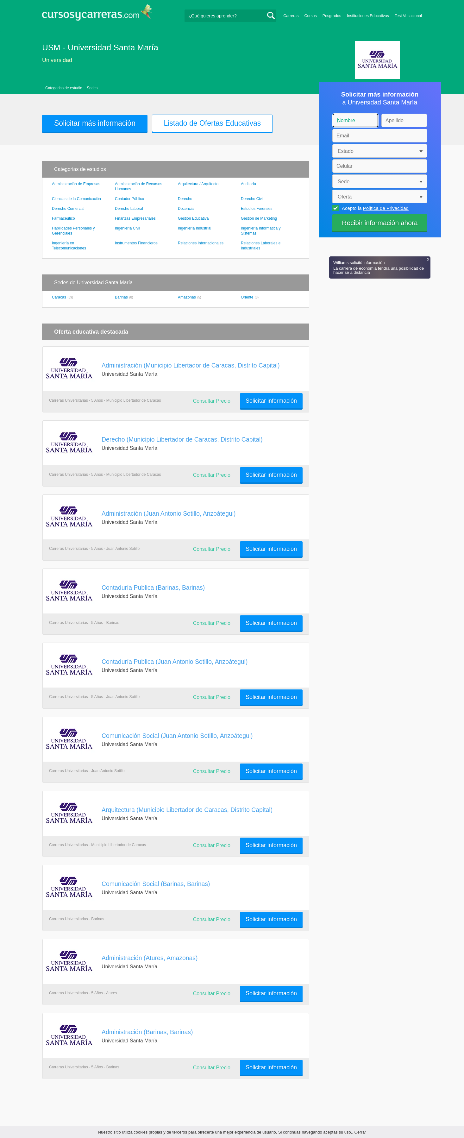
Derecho (185, 199)
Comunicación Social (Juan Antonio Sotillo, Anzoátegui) (177, 735)
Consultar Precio (211, 401)
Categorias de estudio (63, 88)
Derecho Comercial (68, 208)
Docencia (186, 208)
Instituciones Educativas (368, 16)
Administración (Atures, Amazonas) (150, 957)
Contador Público (129, 199)
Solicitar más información (94, 123)
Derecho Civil (252, 199)
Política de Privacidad (386, 208)
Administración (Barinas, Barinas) (147, 1031)
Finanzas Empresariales (135, 218)
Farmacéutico (63, 218)
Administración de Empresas (76, 184)
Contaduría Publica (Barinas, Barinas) (153, 587)
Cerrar (360, 1132)
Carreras (290, 16)
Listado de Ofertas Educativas (212, 123)
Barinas (121, 297)
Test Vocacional (408, 16)
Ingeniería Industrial (194, 228)
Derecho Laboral (129, 208)
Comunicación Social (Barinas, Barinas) (156, 883)
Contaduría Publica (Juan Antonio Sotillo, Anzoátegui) (175, 661)
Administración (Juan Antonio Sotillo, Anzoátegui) (169, 513)
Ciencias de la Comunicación (76, 199)
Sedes (92, 88)
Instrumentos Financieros (136, 243)
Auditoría (248, 184)
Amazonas (187, 297)
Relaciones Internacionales (200, 243)
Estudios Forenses (256, 208)
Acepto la (374, 208)
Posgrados (332, 16)
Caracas (59, 297)
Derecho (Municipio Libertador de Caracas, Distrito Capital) (182, 439)
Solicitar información (271, 401)
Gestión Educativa (193, 218)
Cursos (310, 16)
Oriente (247, 297)
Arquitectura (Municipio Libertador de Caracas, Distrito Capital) (187, 809)
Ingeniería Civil (127, 228)
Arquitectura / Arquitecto (198, 184)
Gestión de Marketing (259, 218)
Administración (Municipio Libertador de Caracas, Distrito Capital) (191, 365)
